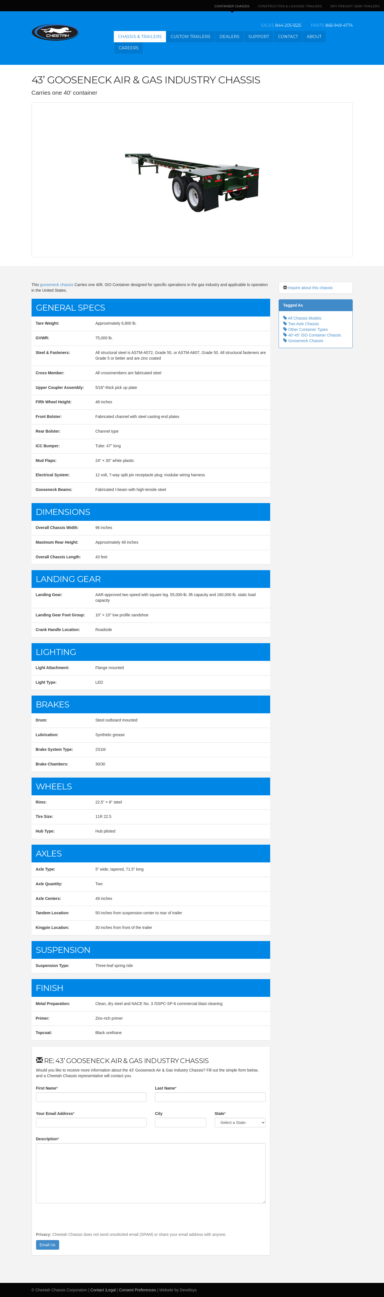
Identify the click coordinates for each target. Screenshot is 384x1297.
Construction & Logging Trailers (290, 6)
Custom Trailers (190, 36)
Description (47, 1139)
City (158, 1113)
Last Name (165, 1088)
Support (258, 36)
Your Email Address (54, 1113)
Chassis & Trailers (140, 36)
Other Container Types (305, 329)
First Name (46, 1088)
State (219, 1113)
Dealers (229, 36)
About (314, 36)
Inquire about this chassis (310, 287)
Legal (111, 1290)
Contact (288, 36)
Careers (129, 47)
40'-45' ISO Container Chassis (312, 335)
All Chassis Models (302, 318)
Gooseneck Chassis (303, 340)
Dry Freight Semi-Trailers (355, 6)
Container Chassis (232, 8)
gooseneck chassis (56, 284)
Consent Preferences (137, 1290)
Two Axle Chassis (301, 324)
